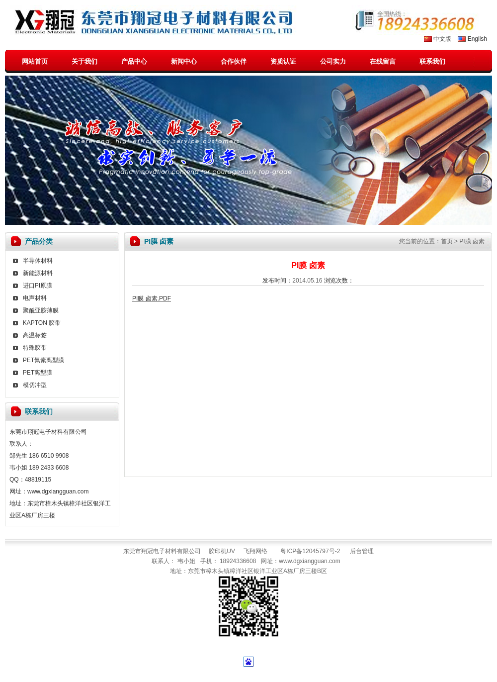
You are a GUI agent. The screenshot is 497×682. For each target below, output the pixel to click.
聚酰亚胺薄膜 (41, 310)
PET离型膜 (37, 372)
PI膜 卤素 (472, 241)
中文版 (442, 38)
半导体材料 (38, 260)
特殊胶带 (35, 347)
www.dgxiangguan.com (309, 561)
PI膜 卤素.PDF (151, 298)
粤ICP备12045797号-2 (310, 551)
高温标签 (35, 335)
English (477, 38)
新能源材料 (38, 273)
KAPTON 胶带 (42, 322)
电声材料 (35, 297)
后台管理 (362, 551)
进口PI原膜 (37, 285)
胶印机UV (222, 551)
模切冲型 (35, 385)
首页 (447, 241)
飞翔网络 (255, 551)
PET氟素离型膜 (43, 360)
